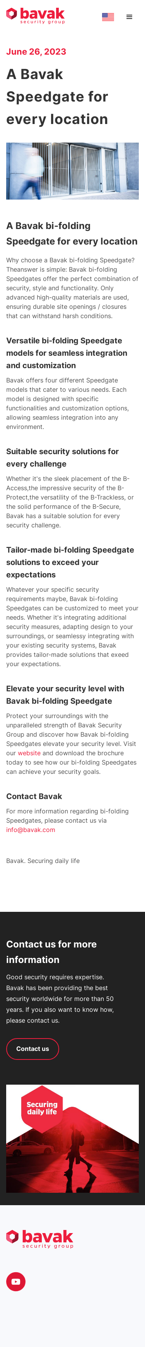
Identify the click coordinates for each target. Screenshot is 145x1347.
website (30, 753)
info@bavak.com (30, 830)
